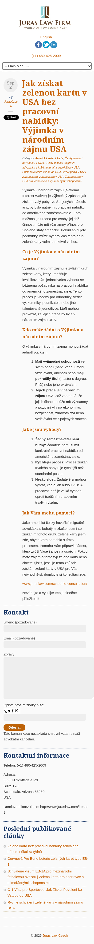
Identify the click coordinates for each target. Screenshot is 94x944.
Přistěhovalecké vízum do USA (41, 172)
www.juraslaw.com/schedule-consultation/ (54, 584)
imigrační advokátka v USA (62, 167)
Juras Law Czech (55, 935)
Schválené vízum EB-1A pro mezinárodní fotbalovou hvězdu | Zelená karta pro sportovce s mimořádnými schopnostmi (46, 877)
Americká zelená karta (49, 158)
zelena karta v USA (51, 176)
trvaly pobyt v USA (74, 172)
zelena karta (30, 176)
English (46, 37)
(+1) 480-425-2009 (46, 56)
